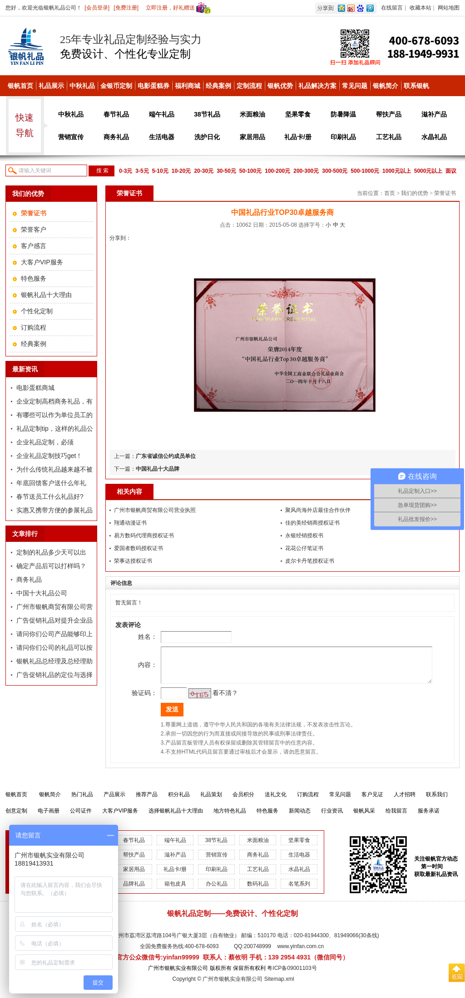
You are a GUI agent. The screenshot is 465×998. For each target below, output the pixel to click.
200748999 (257, 953)
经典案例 (218, 85)
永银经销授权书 (304, 535)
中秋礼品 (82, 85)
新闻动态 (300, 817)
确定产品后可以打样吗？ (51, 566)
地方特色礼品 (229, 817)
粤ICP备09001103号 (292, 975)
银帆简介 (385, 85)
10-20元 (181, 171)
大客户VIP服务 (42, 262)
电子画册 (48, 817)
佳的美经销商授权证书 (312, 523)
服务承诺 (429, 817)
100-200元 (277, 171)
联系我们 (437, 801)
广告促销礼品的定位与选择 (54, 674)
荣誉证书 (445, 193)
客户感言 (33, 245)
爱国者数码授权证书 (138, 548)
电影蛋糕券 (153, 85)
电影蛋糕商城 (35, 387)
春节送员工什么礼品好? (50, 496)
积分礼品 (179, 801)
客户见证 (372, 801)
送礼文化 (276, 801)
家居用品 (252, 137)
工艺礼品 (388, 137)
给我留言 (396, 817)
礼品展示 (51, 85)
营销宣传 (71, 137)
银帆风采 (364, 817)
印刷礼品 (343, 137)
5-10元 (160, 171)
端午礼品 (161, 114)
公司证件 (81, 817)
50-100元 (250, 171)
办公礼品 (217, 890)
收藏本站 (420, 8)
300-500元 (334, 171)
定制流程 (249, 85)
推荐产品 (147, 801)
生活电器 (161, 137)
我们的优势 (414, 193)
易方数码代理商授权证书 (144, 535)
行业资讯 (332, 817)
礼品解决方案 (317, 85)
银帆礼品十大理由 (46, 294)
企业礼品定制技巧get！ (49, 455)
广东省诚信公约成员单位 (166, 456)
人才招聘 (405, 801)
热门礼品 (82, 801)
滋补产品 (434, 114)
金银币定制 (116, 85)
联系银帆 (416, 85)
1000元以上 (396, 171)
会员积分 (243, 801)
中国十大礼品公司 (41, 593)
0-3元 (125, 171)
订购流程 (33, 327)
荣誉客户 (33, 229)
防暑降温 (343, 114)
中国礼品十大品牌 (157, 469)
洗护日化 (207, 137)
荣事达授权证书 (133, 561)
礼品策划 (211, 801)
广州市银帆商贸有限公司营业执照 (155, 510)
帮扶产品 (388, 114)
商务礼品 (116, 137)
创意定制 (16, 817)
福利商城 (187, 85)
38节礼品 (207, 114)
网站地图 (449, 8)
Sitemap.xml (279, 986)
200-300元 (306, 171)
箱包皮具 (175, 890)
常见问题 (354, 85)
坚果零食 (298, 114)
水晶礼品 (434, 137)
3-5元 (141, 171)
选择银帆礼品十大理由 (175, 817)
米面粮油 (252, 114)
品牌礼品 (134, 890)
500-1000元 (365, 171)
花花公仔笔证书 (304, 548)
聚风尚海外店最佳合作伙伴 (318, 510)
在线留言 (392, 8)
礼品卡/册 (298, 137)
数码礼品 (258, 890)
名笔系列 (299, 890)
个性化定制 (37, 311)
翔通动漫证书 (130, 523)
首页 (389, 193)
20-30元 (203, 171)
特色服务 (33, 278)
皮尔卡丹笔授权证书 (309, 561)
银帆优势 (280, 85)
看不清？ (212, 699)
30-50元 (226, 171)
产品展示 (114, 801)
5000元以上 (428, 171)
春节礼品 (116, 114)
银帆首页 (20, 85)
